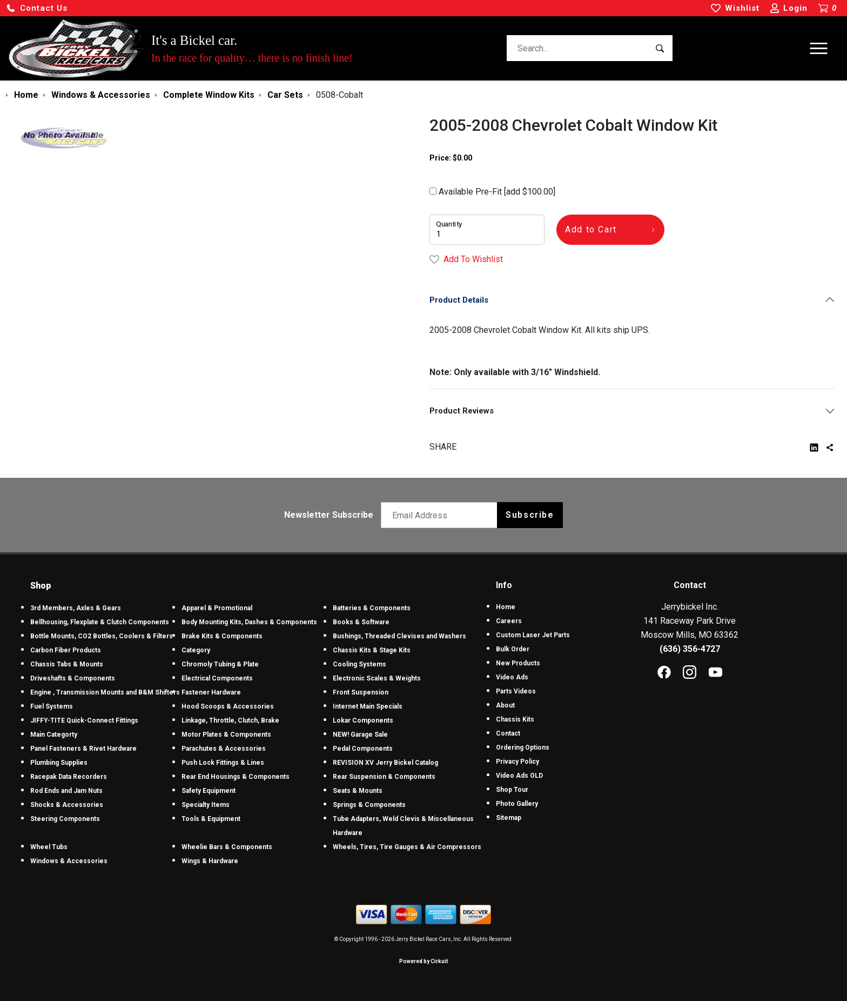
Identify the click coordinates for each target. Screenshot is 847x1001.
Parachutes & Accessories (224, 748)
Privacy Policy (517, 761)
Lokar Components (363, 720)
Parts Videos (516, 691)
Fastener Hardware (211, 692)
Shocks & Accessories (66, 805)
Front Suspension (360, 692)
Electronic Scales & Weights (377, 678)
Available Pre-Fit (492, 191)
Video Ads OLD (519, 775)
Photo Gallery (517, 804)
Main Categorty (53, 734)
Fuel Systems (51, 706)
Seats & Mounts (357, 791)
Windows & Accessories (68, 861)
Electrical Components (217, 678)
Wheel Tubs (49, 847)
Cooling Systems (359, 664)
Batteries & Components (372, 608)
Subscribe (530, 515)
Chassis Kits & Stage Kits (372, 650)
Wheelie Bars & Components (227, 847)
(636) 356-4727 (690, 649)
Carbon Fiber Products (65, 650)
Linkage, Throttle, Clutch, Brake (230, 720)
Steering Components (65, 819)
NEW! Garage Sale (360, 734)
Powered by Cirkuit (423, 961)
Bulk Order (512, 649)
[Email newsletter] (441, 515)
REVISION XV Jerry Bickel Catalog (385, 762)
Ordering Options (522, 747)
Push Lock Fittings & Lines (223, 762)
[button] (37, 8)
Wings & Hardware (210, 861)
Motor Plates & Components (226, 734)
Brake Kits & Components (222, 636)
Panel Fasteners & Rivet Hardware (83, 748)
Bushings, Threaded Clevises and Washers (399, 636)
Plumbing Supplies (59, 762)
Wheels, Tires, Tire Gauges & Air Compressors (407, 847)
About (505, 705)
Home (505, 607)
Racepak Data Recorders (68, 776)
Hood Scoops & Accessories (228, 706)
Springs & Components (369, 805)
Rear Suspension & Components (384, 776)
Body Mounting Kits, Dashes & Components (249, 622)
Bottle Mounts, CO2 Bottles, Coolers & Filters (101, 636)
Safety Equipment (209, 791)
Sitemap (508, 818)
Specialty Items (206, 805)
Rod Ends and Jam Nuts (66, 791)
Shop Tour (512, 789)
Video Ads (512, 677)
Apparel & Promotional (217, 608)
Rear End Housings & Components (236, 776)
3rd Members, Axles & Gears (75, 608)
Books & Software (361, 622)
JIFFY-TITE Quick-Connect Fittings (84, 720)
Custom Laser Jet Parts (533, 635)
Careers (509, 621)
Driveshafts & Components (72, 678)
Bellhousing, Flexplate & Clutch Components (99, 622)
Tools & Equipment (211, 819)
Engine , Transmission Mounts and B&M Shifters (105, 692)
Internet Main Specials (367, 706)
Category (196, 650)
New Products (518, 663)
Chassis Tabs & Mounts (66, 664)
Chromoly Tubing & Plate (220, 664)
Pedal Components (363, 748)
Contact (508, 733)
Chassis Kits (515, 719)
